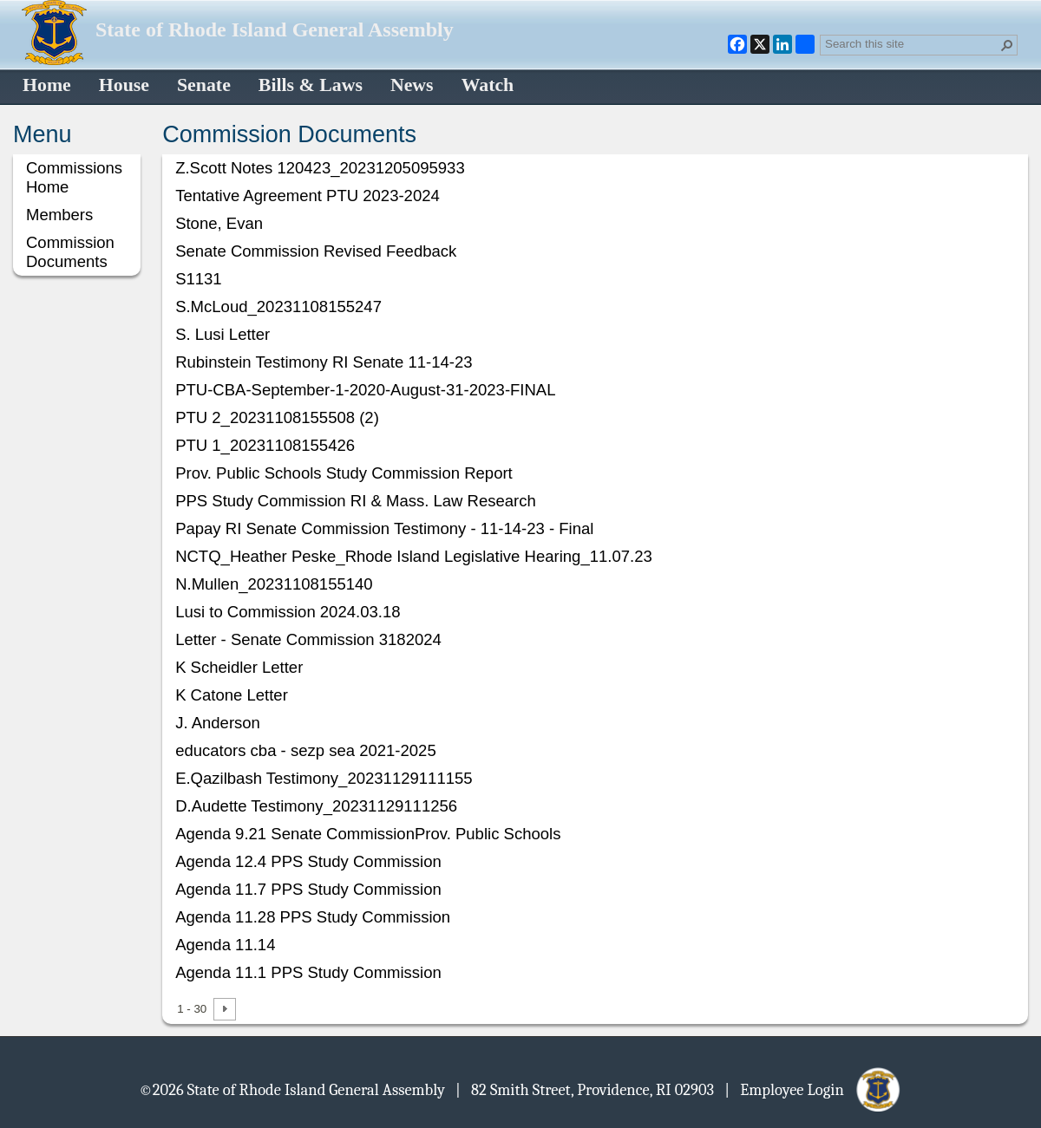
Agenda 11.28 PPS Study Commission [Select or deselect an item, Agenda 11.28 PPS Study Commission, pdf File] (312, 917)
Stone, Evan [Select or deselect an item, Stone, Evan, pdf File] (219, 223)
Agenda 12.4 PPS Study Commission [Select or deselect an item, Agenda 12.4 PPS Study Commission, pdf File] (308, 861)
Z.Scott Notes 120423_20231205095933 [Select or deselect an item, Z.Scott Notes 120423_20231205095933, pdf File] (320, 168)
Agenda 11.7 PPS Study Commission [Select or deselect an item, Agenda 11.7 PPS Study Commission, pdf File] (308, 889)
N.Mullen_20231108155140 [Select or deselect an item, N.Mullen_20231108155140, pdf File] (274, 584)
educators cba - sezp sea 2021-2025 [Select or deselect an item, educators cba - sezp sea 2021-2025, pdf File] (305, 750)
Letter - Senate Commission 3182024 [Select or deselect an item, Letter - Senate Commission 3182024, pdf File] (308, 639)
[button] (1007, 45)
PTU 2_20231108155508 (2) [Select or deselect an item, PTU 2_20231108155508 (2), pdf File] (277, 417)
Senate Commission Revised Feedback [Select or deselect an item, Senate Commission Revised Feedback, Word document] (315, 251)
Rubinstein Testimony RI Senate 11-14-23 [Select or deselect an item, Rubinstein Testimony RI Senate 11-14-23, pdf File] (323, 362)
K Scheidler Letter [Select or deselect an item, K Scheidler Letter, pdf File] (239, 667)
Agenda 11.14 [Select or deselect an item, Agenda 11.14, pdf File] (225, 945)
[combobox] (911, 43)
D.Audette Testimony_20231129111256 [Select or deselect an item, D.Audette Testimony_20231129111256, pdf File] (316, 806)
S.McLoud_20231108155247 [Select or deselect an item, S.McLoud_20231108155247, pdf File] (278, 306)
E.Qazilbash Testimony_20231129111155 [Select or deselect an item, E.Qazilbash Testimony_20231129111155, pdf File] (323, 778)
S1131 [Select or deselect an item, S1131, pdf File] (198, 279)
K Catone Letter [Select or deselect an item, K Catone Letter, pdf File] (231, 695)
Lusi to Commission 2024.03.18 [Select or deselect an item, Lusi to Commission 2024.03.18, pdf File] (287, 612)
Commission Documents (70, 252)
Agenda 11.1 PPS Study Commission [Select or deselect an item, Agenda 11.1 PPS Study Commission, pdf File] (308, 972)
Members (59, 214)
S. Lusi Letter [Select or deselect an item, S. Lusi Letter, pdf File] (222, 334)
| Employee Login (813, 1089)
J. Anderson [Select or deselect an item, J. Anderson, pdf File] (217, 723)
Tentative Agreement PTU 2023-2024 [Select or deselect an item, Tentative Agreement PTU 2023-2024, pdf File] (307, 195)
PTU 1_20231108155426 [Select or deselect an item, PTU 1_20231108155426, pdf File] (265, 445)
